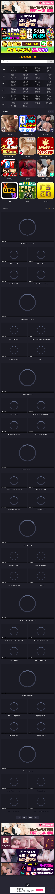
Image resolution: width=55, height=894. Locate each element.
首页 (18, 817)
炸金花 (25, 71)
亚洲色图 (25, 89)
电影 (3, 83)
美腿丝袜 (13, 92)
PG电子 (14, 68)
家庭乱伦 (25, 96)
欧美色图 (37, 89)
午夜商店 (25, 103)
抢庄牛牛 (49, 71)
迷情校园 (13, 99)
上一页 (24, 817)
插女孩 (13, 103)
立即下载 (39, 890)
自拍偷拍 (25, 75)
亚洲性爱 (13, 82)
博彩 (3, 69)
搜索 (51, 61)
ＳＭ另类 (49, 78)
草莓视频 (37, 103)
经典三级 (25, 85)
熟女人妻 (13, 78)
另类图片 (49, 92)
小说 (3, 97)
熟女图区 (37, 92)
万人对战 (37, 68)
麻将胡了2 (13, 71)
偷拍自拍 (25, 82)
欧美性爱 (49, 82)
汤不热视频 (49, 103)
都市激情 (13, 96)
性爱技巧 (49, 99)
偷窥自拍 (13, 89)
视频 (3, 76)
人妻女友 (37, 96)
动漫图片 (49, 89)
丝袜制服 (25, 78)
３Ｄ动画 (49, 75)
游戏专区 (49, 68)
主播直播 (37, 78)
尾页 (36, 817)
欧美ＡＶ (37, 75)
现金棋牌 (37, 71)
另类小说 (25, 99)
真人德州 (25, 68)
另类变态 (49, 85)
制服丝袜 (13, 85)
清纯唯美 (25, 92)
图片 (3, 90)
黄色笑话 (37, 99)
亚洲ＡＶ (13, 75)
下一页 (30, 817)
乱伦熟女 (37, 85)
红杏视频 (13, 106)
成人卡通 (37, 82)
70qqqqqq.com (27, 57)
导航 (3, 104)
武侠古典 (49, 96)
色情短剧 (25, 106)
